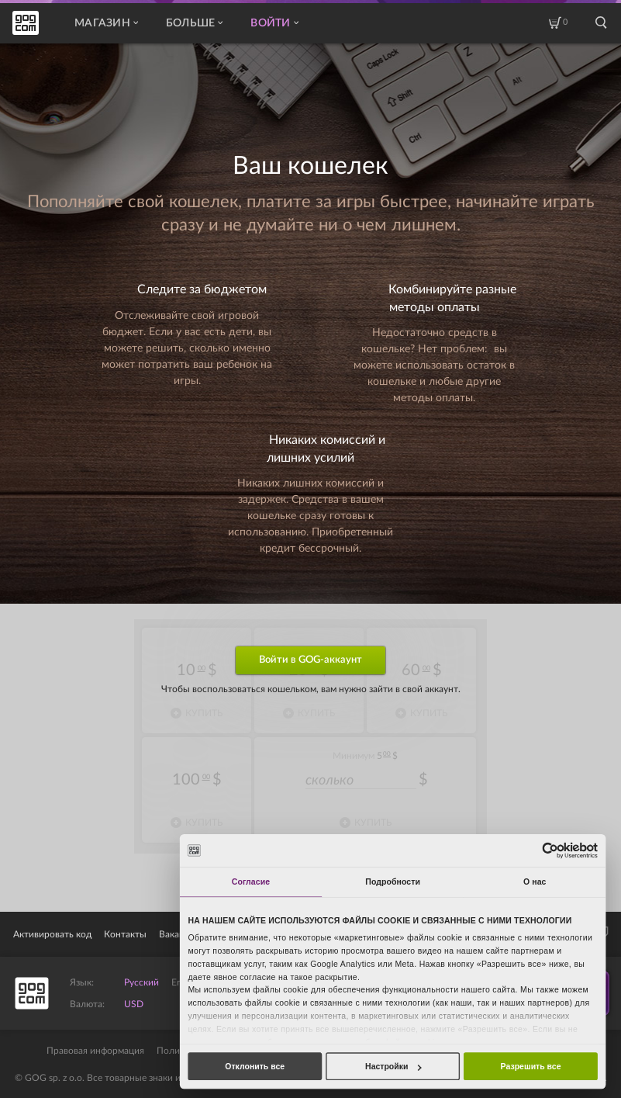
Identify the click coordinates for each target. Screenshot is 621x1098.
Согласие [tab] (251, 881)
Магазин (106, 23)
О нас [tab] (534, 881)
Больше (194, 23)
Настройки (393, 1066)
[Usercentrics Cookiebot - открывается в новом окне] (550, 850)
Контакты (125, 934)
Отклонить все (255, 1066)
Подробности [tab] (392, 881)
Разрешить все (531, 1066)
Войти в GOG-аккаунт (310, 660)
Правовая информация (95, 1050)
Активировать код (52, 934)
